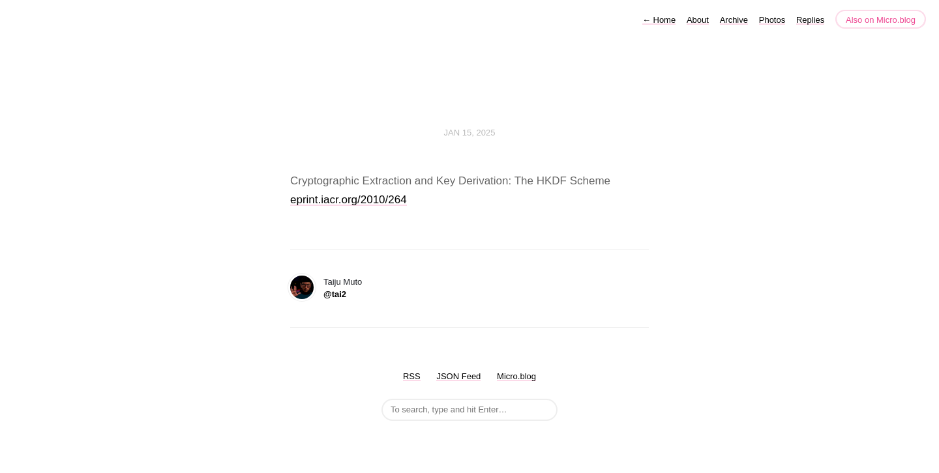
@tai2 (334, 294)
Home (659, 20)
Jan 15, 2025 (470, 132)
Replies (810, 20)
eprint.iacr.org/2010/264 (348, 200)
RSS (412, 376)
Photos (772, 20)
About (698, 20)
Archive (734, 20)
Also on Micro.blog (881, 20)
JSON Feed (458, 376)
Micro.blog (516, 376)
